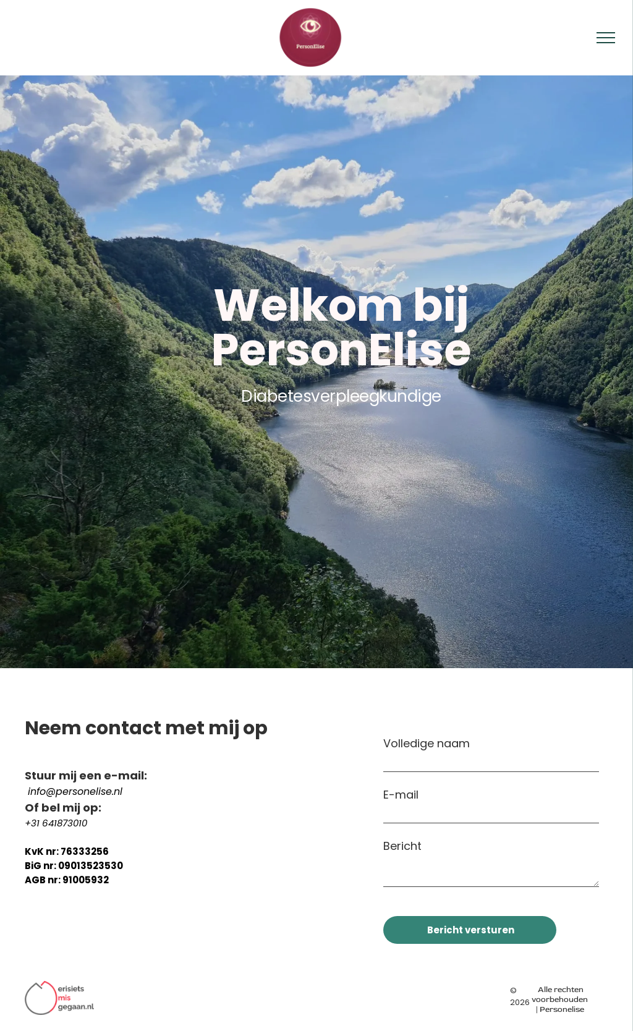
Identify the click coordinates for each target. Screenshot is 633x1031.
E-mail (400, 794)
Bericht (402, 846)
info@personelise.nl (75, 791)
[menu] (606, 38)
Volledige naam (426, 743)
